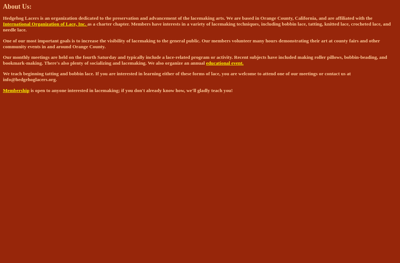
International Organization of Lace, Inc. (45, 24)
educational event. (225, 63)
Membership (16, 90)
